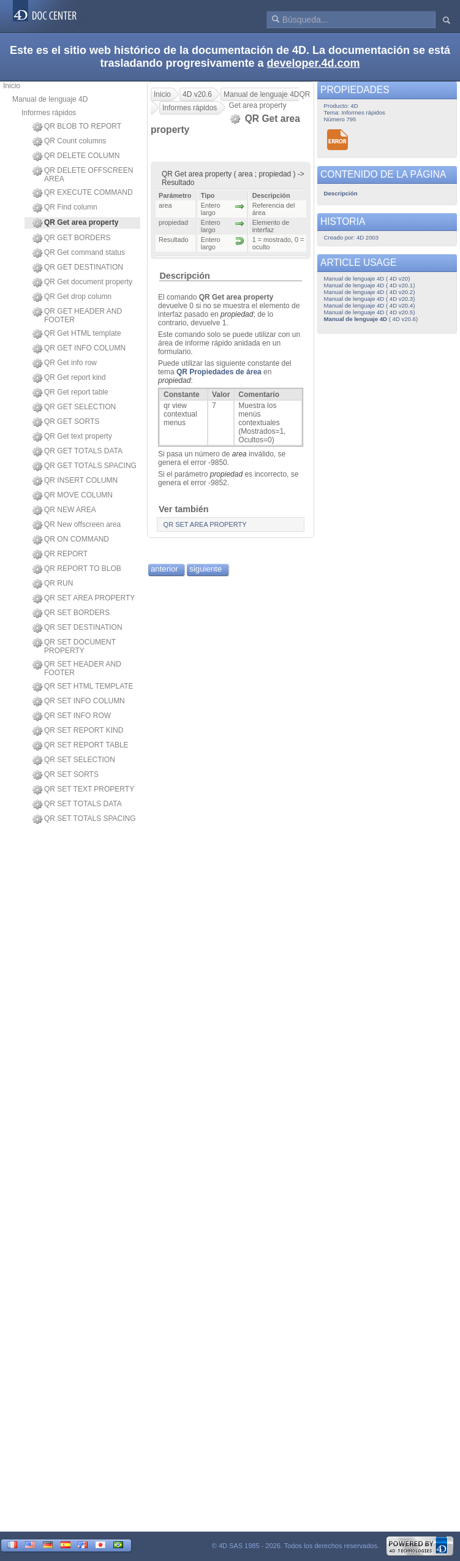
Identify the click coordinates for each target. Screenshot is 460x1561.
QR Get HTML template (76, 334)
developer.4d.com (313, 63)
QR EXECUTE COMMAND (82, 193)
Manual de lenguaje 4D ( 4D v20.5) (369, 312)
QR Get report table (70, 393)
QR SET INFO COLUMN (78, 701)
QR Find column (64, 208)
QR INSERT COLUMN (75, 481)
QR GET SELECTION (74, 407)
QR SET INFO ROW (71, 716)
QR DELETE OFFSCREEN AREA (82, 174)
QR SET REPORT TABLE (80, 745)
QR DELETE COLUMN (75, 156)
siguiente (205, 568)
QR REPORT (60, 554)
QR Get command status (78, 253)
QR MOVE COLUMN (72, 496)
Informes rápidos (48, 112)
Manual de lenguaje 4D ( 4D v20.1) (369, 285)
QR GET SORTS (65, 422)
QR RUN (52, 584)
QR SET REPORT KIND (77, 731)
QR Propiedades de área (219, 372)
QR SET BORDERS (71, 613)
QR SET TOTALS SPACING (84, 819)
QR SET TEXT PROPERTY (83, 790)
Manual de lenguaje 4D (50, 99)
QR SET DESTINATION (77, 628)
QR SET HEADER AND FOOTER (76, 668)
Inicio (11, 85)
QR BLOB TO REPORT (76, 127)
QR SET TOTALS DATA (77, 804)
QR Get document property (82, 282)
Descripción (184, 276)
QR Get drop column (71, 297)
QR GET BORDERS (71, 238)
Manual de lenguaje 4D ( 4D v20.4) (369, 305)
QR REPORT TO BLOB (76, 569)
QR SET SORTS (65, 775)
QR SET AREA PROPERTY (83, 598)
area (239, 454)
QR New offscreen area (76, 525)
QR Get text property (72, 437)
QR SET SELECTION (73, 760)
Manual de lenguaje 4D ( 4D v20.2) (369, 292)
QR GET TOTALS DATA (77, 451)
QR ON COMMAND (70, 540)
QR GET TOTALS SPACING (84, 466)
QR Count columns (69, 141)
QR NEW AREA (64, 510)
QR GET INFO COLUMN (79, 348)
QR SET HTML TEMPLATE (83, 687)
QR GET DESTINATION (77, 268)
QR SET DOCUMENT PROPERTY (74, 646)
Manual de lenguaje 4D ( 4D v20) (367, 278)
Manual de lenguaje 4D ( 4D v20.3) (369, 298)
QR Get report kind (69, 378)
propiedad (237, 314)
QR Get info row (64, 363)
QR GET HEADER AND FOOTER (77, 315)
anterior (164, 568)
